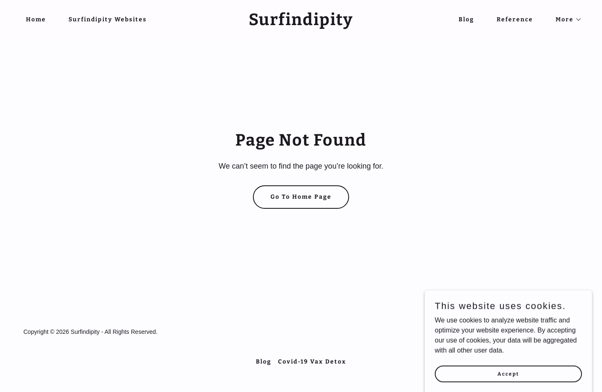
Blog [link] (466, 19)
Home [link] (36, 19)
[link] (301, 22)
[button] (566, 20)
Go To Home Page (301, 196)
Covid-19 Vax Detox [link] (312, 361)
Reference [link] (515, 19)
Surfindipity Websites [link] (108, 19)
